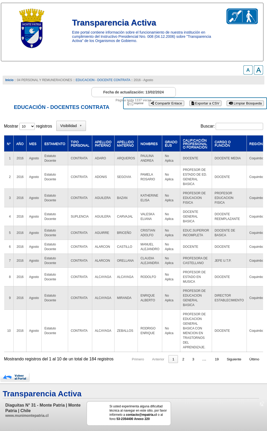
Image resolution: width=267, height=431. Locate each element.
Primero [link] (138, 359)
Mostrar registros (28, 126)
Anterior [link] (158, 359)
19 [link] (217, 359)
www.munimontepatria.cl (26, 415)
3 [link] (193, 359)
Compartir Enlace (166, 103)
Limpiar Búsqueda (245, 103)
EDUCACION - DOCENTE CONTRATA (103, 80)
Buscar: (207, 126)
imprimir (139, 103)
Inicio (9, 80)
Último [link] (254, 359)
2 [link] (183, 359)
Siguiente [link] (234, 359)
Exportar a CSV (205, 103)
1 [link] (173, 359)
